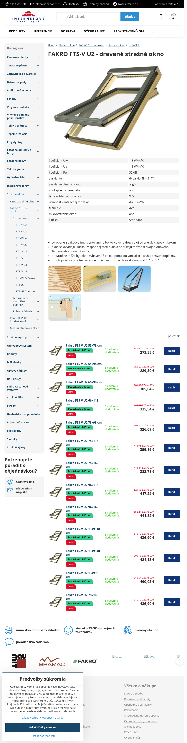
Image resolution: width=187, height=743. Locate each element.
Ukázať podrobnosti (43, 736)
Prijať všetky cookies (42, 727)
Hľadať (130, 17)
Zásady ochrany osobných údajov (42, 717)
